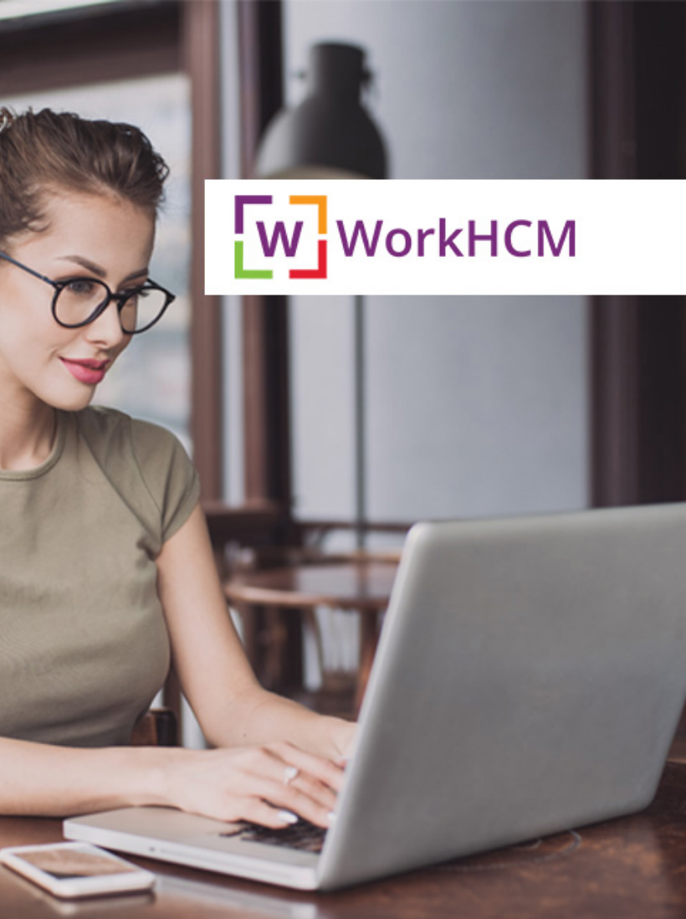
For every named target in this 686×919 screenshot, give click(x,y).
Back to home (343, 459)
